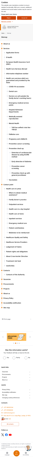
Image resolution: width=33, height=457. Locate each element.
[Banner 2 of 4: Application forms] (16, 337)
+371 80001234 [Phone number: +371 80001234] (8, 407)
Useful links (10, 266)
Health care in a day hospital (19, 209)
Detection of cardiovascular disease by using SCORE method (22, 155)
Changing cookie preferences (11, 397)
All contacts (10, 424)
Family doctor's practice (17, 200)
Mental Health (14, 123)
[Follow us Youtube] (10, 435)
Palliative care (14, 134)
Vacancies (7, 279)
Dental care (13, 91)
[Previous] (2, 337)
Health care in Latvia (13, 189)
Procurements (8, 284)
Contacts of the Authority (15, 275)
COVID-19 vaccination (16, 87)
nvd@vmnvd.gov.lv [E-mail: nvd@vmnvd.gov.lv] (9, 413)
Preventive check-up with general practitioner (21, 174)
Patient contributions (16, 228)
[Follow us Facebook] (6, 434)
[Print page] (16, 319)
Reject (8, 18)
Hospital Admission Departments (16, 111)
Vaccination (13, 180)
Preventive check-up (16, 148)
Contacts (6, 270)
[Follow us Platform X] (2, 434)
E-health (9, 57)
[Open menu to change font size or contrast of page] (26, 454)
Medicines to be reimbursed (19, 233)
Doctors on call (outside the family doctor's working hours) (20, 97)
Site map (6, 308)
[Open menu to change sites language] (7, 454)
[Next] (30, 337)
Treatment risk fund (13, 261)
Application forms (12, 53)
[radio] (6, 358)
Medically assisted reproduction (15, 118)
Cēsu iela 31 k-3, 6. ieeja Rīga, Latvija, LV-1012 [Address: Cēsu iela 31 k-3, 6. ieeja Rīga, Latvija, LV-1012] (17, 415)
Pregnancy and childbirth (18, 139)
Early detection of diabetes (21, 161)
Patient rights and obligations (17, 252)
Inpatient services (15, 219)
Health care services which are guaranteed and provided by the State (18, 80)
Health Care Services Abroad (16, 69)
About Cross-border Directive (17, 256)
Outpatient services (16, 204)
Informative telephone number (17, 74)
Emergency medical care (18, 223)
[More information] (10, 418)
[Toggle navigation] (16, 453)
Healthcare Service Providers (16, 242)
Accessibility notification (12, 303)
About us (6, 44)
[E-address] (4, 418)
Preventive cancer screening (19, 144)
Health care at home (16, 214)
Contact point (8, 185)
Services (6, 48)
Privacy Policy (8, 298)
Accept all (24, 18)
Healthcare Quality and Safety (17, 237)
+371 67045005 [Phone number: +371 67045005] (8, 410)
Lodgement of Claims (14, 247)
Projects (6, 289)
